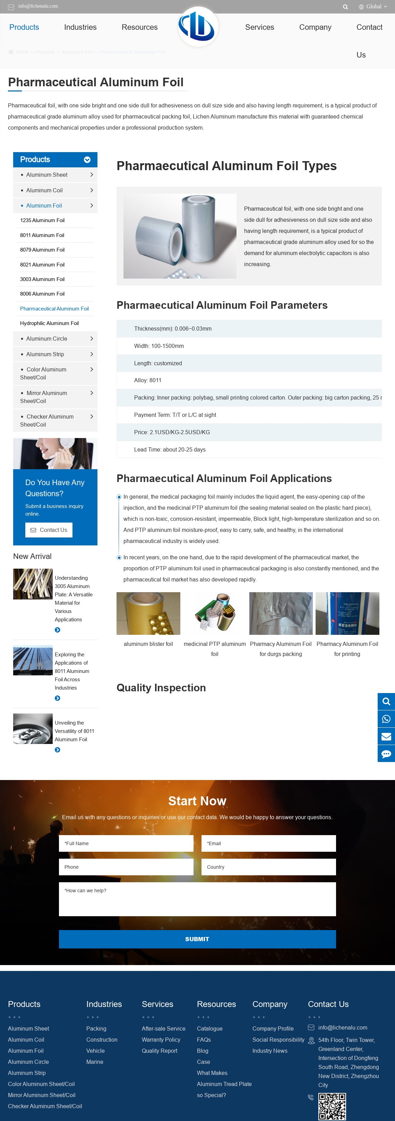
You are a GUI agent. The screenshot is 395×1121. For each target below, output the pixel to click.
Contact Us (370, 41)
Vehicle (95, 1051)
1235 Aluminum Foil (42, 220)
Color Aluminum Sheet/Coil (43, 373)
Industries (80, 27)
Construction (102, 1039)
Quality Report (159, 1051)
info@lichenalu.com (38, 6)
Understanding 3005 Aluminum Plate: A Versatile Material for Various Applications (74, 598)
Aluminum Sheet (44, 175)
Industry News (269, 1051)
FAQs (204, 1039)
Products (24, 27)
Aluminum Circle (44, 338)
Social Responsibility (278, 1039)
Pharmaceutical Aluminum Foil (54, 309)
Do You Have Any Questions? (55, 488)
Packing (96, 1028)
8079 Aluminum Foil (42, 250)
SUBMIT (197, 939)
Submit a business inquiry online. (54, 509)
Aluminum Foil (41, 205)
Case (203, 1062)
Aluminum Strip (42, 354)
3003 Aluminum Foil (42, 279)
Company (315, 27)
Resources (140, 27)
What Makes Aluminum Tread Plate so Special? (224, 1084)
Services (259, 27)
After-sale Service (164, 1028)
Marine (94, 1062)
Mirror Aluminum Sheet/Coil (43, 397)
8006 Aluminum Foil (42, 294)
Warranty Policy (161, 1039)
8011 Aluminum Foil (42, 235)
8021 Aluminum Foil (42, 265)
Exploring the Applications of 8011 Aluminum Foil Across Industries (72, 671)
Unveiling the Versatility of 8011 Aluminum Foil (74, 731)
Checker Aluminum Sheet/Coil (47, 420)
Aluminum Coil (42, 190)
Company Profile (273, 1028)
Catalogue (210, 1028)
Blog (202, 1051)
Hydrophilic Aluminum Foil (49, 323)
